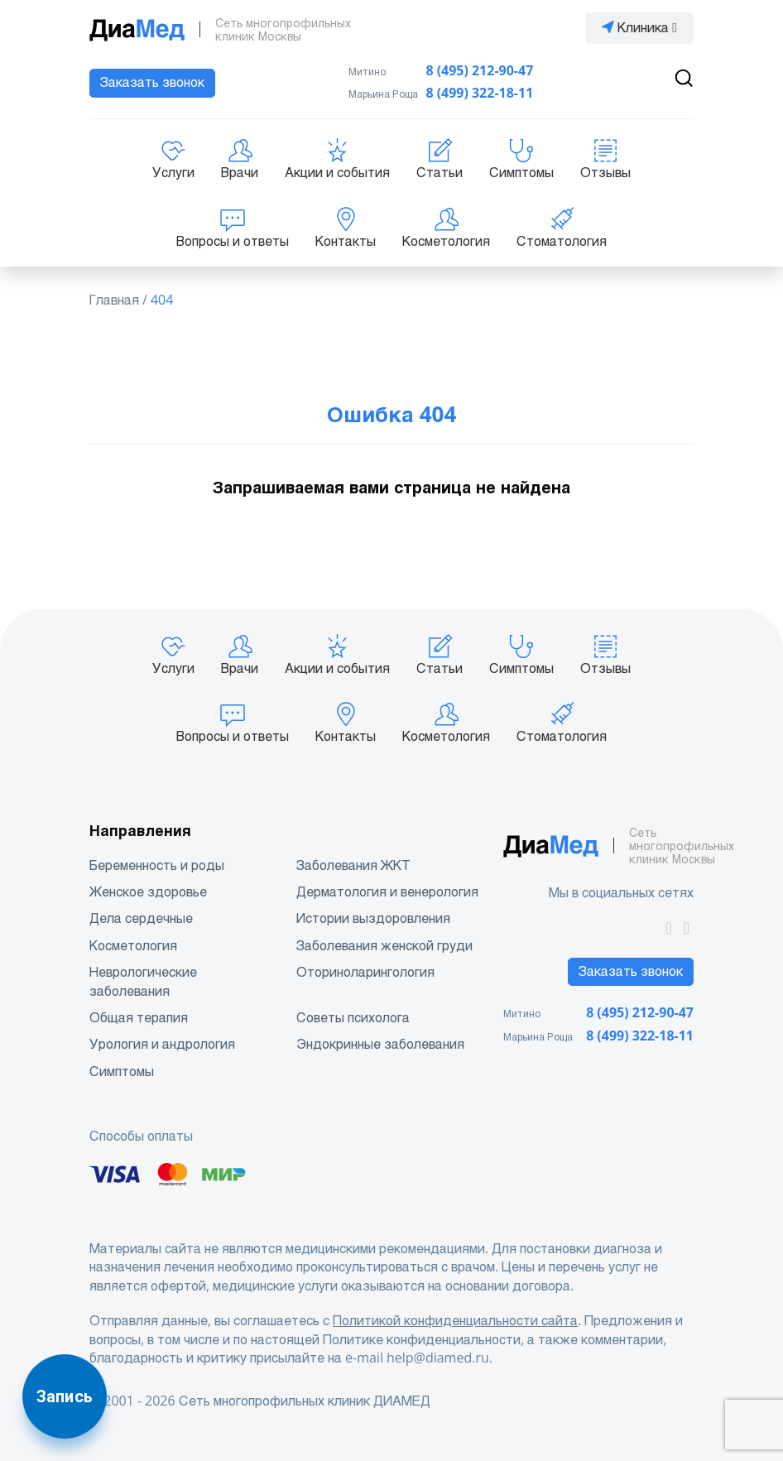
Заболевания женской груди (384, 946)
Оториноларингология (365, 972)
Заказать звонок (152, 82)
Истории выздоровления (373, 918)
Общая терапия (138, 1018)
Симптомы (521, 158)
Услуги (173, 158)
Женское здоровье (148, 892)
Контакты (345, 227)
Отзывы (605, 158)
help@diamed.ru (438, 1358)
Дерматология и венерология (387, 892)
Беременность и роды (156, 865)
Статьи (439, 158)
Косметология (446, 227)
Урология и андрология (162, 1044)
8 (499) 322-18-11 (480, 93)
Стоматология (561, 227)
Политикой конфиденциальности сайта (455, 1321)
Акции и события (337, 158)
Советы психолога (353, 1018)
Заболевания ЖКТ (353, 865)
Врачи (239, 158)
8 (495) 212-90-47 (480, 71)
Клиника (639, 28)
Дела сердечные (141, 918)
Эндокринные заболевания (380, 1044)
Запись (64, 1396)
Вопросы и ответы (232, 227)
